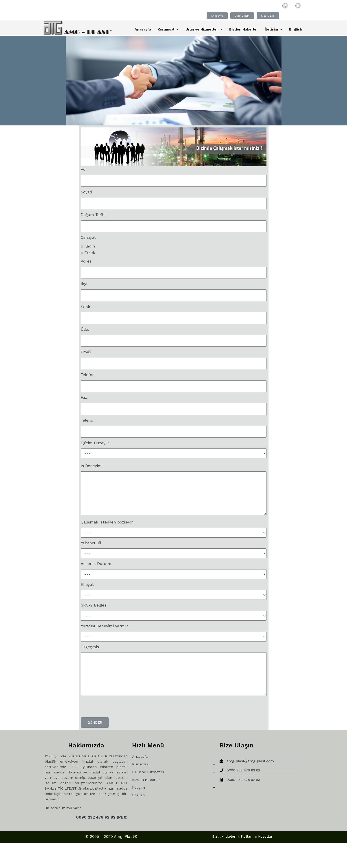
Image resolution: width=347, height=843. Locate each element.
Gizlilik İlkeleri (169, 837)
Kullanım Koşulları (202, 837)
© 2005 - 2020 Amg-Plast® (91, 837)
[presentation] (115, 708)
